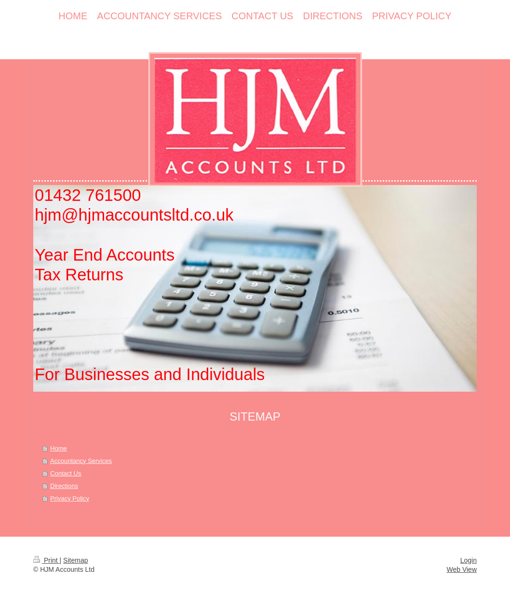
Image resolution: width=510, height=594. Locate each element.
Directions (64, 485)
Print (46, 560)
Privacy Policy (69, 498)
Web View (461, 569)
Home (58, 448)
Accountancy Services (81, 460)
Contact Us (65, 473)
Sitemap (75, 560)
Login (468, 560)
